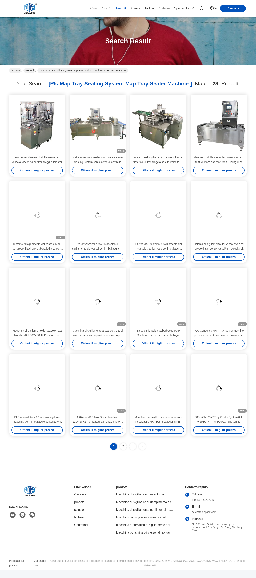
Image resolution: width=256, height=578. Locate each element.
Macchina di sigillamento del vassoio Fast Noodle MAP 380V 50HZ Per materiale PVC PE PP (37, 335)
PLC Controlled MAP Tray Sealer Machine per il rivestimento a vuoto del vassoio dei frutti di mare (219, 335)
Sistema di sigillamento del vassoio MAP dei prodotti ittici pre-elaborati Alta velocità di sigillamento (37, 248)
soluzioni (136, 8)
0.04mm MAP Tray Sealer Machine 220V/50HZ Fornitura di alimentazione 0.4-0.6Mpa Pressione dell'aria (98, 422)
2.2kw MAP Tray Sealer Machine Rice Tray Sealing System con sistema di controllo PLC (97, 162)
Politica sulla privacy (16, 563)
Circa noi (107, 8)
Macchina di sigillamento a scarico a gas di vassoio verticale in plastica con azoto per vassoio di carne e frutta (97, 335)
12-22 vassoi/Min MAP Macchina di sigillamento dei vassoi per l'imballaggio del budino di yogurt (97, 248)
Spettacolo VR (184, 8)
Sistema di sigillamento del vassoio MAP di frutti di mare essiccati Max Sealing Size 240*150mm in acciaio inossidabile (219, 162)
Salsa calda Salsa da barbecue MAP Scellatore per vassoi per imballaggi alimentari (158, 335)
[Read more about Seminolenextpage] (132, 446)
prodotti (121, 8)
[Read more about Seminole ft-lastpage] (142, 446)
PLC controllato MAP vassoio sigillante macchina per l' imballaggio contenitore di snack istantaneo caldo (37, 422)
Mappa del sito (40, 563)
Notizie (149, 8)
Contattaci (164, 8)
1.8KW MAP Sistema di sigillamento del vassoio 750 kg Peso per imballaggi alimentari (158, 248)
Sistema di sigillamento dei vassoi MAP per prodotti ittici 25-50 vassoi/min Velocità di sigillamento (218, 248)
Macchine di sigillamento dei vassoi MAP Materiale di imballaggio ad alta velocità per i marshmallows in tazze (158, 162)
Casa (94, 8)
